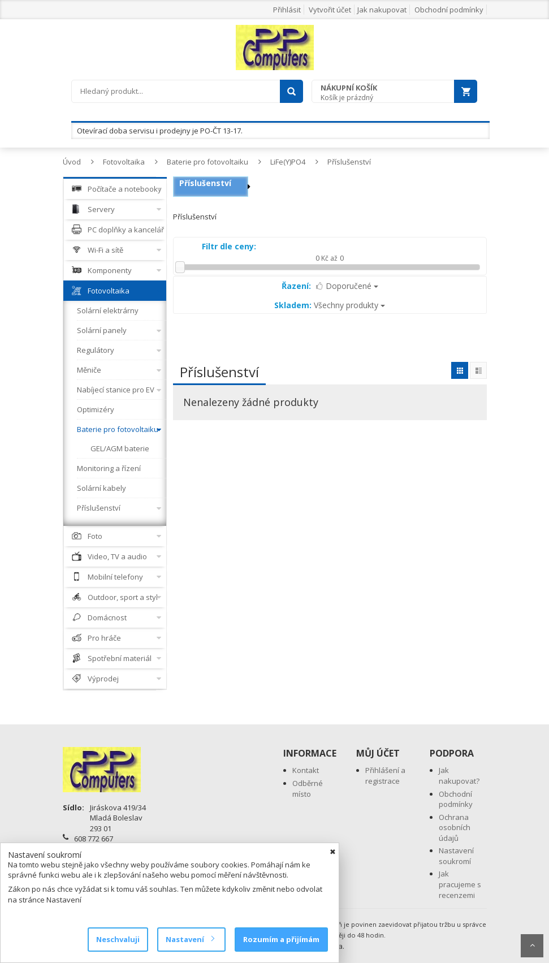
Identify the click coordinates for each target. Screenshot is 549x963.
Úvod (72, 162)
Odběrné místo (307, 788)
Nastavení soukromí (456, 855)
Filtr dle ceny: (229, 246)
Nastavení (190, 939)
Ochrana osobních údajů (454, 827)
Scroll (532, 945)
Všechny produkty (329, 305)
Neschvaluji (118, 939)
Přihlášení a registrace (385, 775)
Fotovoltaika (124, 162)
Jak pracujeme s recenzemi (460, 884)
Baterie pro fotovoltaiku (207, 162)
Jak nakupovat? (459, 775)
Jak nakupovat (382, 10)
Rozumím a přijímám (281, 939)
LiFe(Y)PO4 (287, 162)
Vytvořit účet (330, 10)
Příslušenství (349, 162)
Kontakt (305, 770)
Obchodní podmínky (448, 10)
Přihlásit (287, 10)
